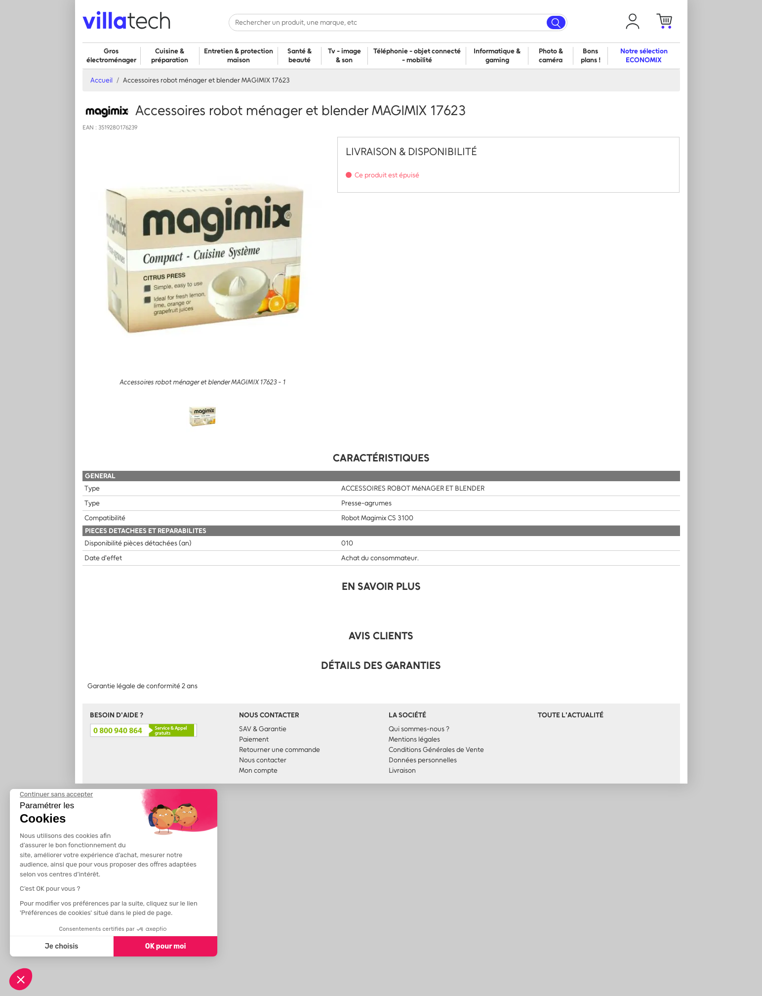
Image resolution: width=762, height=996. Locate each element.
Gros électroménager (111, 55)
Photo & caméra (551, 55)
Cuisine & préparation (169, 55)
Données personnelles (423, 760)
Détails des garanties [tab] (381, 665)
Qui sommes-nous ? (419, 729)
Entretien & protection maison (238, 55)
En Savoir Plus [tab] (381, 586)
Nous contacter (262, 760)
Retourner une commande (279, 750)
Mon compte (258, 770)
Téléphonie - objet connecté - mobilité (417, 55)
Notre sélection (644, 55)
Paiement (254, 739)
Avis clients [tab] (381, 635)
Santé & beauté (299, 55)
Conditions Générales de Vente (436, 750)
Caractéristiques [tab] (381, 458)
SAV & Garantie (262, 729)
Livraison (402, 770)
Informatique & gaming (497, 55)
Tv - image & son (344, 55)
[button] (632, 21)
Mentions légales (414, 739)
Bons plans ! (591, 55)
